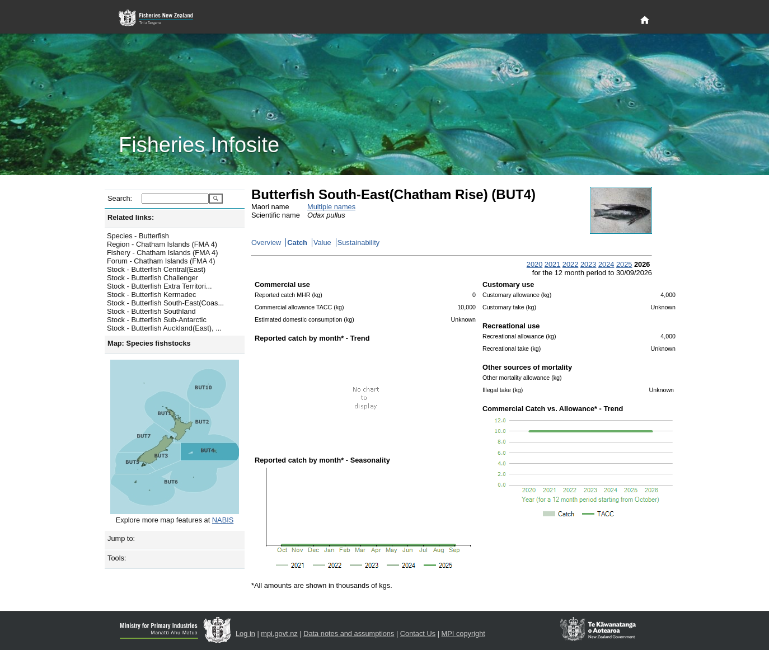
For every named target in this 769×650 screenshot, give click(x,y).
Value (322, 242)
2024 (606, 264)
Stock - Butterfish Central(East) (156, 269)
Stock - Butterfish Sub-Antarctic (157, 319)
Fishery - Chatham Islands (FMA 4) (162, 252)
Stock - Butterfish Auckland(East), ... (164, 328)
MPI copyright (463, 633)
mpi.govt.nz (279, 633)
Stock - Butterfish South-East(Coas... (165, 303)
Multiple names (331, 206)
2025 (624, 264)
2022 (570, 264)
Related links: (130, 217)
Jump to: (121, 538)
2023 (588, 264)
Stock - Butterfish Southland (151, 311)
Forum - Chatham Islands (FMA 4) (161, 261)
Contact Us (417, 633)
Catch (297, 242)
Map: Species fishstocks (149, 343)
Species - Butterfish (138, 236)
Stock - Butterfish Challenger (152, 278)
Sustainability (358, 242)
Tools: (116, 558)
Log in (245, 633)
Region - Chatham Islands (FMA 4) (162, 244)
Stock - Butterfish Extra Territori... (159, 286)
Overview (266, 242)
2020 (534, 264)
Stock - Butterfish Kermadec (151, 294)
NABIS (222, 520)
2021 (552, 264)
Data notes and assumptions (348, 633)
